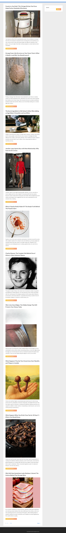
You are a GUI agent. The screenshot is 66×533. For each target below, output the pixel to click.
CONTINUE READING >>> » (11, 48)
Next (38, 523)
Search (47, 7)
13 (10, 523)
